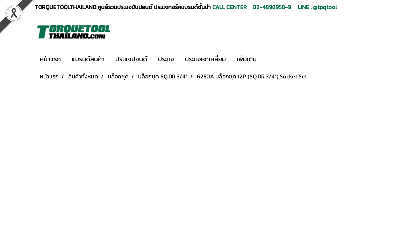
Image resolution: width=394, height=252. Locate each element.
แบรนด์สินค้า (88, 59)
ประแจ (166, 59)
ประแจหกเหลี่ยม (205, 59)
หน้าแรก (50, 59)
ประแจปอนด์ (131, 59)
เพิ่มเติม (247, 59)
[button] (272, 59)
